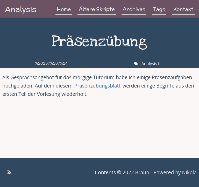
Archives (134, 9)
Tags (159, 9)
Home (64, 9)
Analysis (20, 9)
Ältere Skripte (97, 9)
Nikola (189, 172)
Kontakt (183, 9)
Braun (142, 172)
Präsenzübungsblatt (97, 85)
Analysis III (151, 63)
